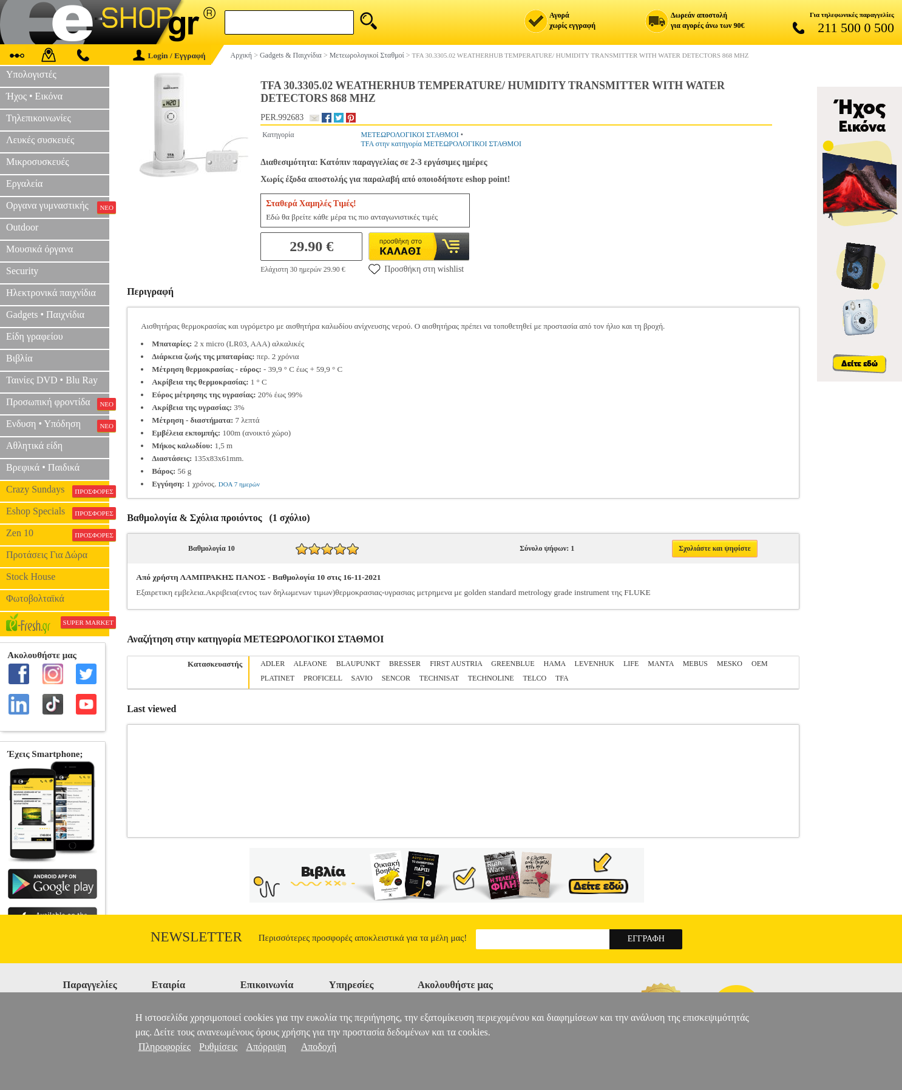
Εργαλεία (24, 183)
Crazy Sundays (57, 490)
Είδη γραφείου (34, 336)
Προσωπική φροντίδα (57, 403)
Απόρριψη (266, 1046)
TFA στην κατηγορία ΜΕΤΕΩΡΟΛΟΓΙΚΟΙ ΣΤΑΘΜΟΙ (441, 144)
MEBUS (695, 663)
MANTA (660, 663)
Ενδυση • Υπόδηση (57, 425)
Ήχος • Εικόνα (34, 96)
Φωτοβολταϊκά (35, 598)
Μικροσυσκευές (37, 161)
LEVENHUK (594, 663)
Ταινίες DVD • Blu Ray (52, 380)
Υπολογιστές (31, 74)
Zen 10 (57, 534)
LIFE (631, 663)
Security (22, 271)
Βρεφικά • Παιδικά (43, 467)
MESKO (729, 663)
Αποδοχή (319, 1046)
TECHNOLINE (491, 678)
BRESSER (405, 663)
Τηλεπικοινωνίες (38, 118)
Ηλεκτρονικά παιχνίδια (51, 293)
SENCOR (396, 678)
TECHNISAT (439, 678)
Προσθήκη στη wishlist (416, 268)
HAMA (555, 663)
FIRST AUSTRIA (456, 663)
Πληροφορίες (164, 1046)
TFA (562, 678)
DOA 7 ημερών (239, 484)
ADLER (272, 663)
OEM (759, 663)
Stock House (30, 576)
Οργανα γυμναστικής (57, 207)
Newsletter (196, 936)
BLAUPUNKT (358, 663)
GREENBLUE (512, 663)
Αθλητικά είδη (34, 445)
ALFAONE (310, 663)
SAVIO (362, 678)
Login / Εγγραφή (169, 55)
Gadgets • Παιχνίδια (45, 314)
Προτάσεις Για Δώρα (46, 555)
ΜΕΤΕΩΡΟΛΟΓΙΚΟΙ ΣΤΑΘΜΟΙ (409, 134)
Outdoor (22, 227)
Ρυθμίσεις (218, 1046)
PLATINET (277, 678)
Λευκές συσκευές (40, 140)
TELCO (535, 678)
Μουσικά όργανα (39, 249)
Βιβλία (19, 358)
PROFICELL (322, 678)
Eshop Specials (57, 512)
